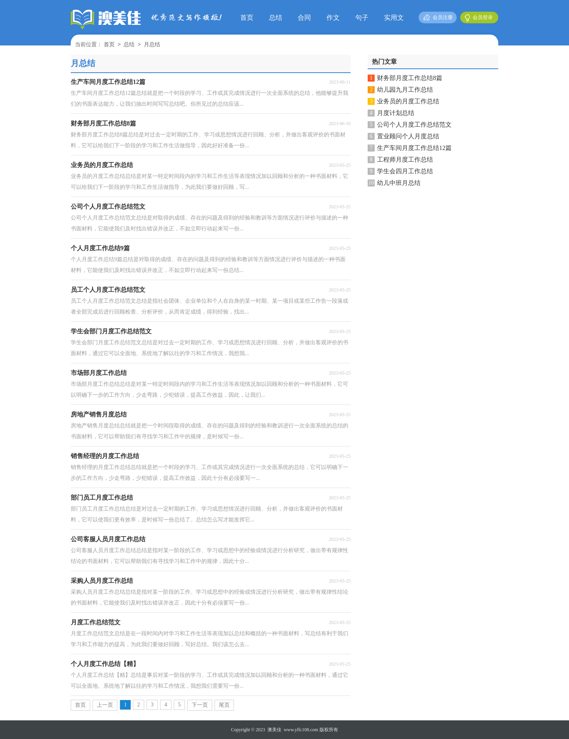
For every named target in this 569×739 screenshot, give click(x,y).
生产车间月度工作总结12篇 (414, 148)
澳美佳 (274, 729)
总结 (275, 17)
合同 (304, 17)
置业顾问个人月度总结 (408, 136)
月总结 (152, 45)
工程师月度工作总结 (405, 159)
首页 (246, 17)
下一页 (200, 705)
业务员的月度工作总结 (408, 101)
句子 (361, 17)
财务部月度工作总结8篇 (409, 78)
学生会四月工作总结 (405, 171)
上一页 (105, 705)
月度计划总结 (395, 113)
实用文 (394, 17)
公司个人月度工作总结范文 (414, 124)
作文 (333, 17)
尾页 (224, 705)
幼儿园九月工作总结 (405, 89)
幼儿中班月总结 (399, 183)
